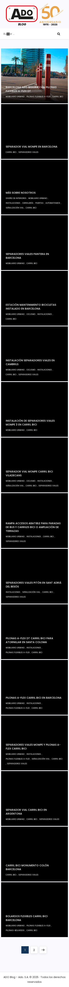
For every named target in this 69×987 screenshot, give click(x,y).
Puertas (39, 203)
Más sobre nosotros (21, 193)
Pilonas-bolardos (15, 930)
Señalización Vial (15, 208)
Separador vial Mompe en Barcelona (31, 146)
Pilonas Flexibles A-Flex (38, 96)
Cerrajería (27, 203)
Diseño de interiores (16, 198)
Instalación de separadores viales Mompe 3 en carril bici (30, 422)
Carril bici (57, 96)
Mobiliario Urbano (15, 96)
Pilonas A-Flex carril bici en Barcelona (33, 698)
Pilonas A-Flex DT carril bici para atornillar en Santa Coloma (29, 640)
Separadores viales (28, 152)
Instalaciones (13, 203)
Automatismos (52, 203)
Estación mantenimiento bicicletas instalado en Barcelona (31, 306)
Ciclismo (30, 314)
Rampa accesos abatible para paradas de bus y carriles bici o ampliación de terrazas (33, 527)
